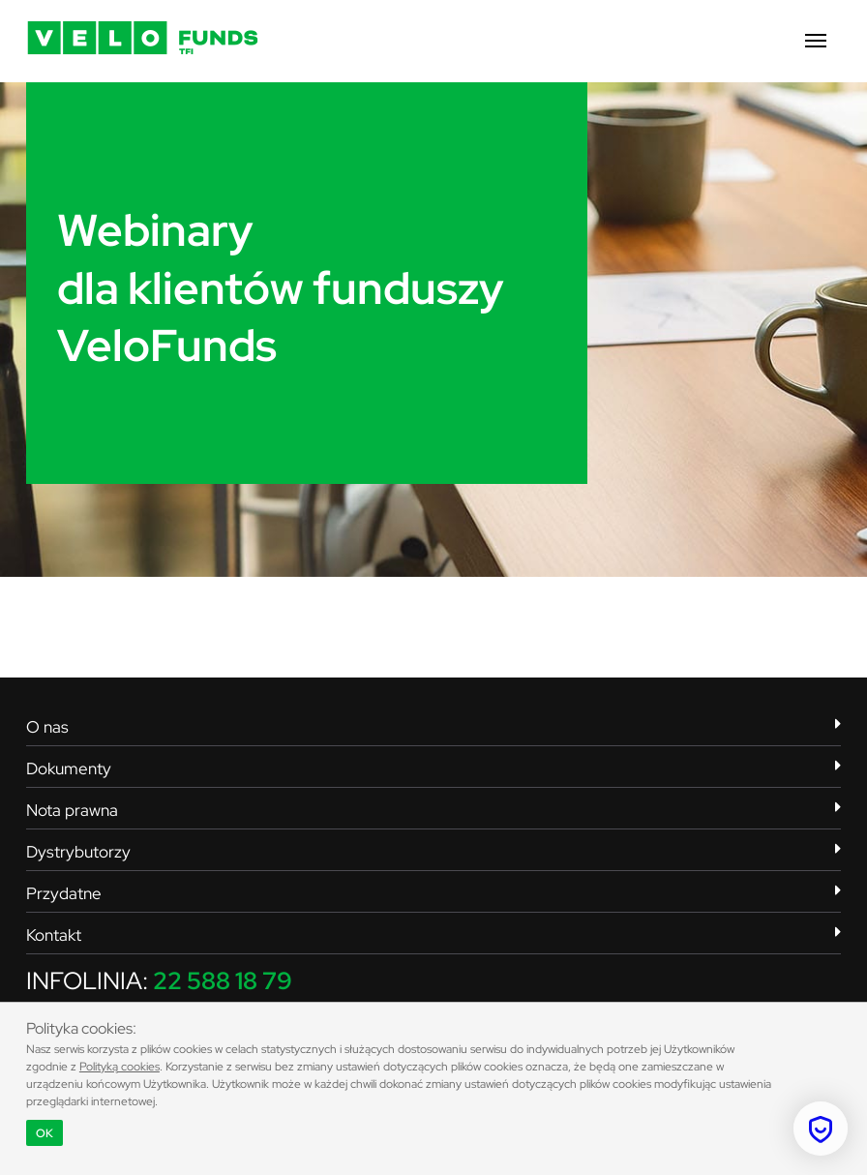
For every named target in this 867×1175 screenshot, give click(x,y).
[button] (816, 41)
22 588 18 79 (222, 981)
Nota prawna (433, 810)
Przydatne (433, 893)
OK (44, 1133)
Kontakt (433, 935)
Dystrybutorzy (433, 851)
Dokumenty (433, 768)
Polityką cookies (119, 1066)
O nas (433, 727)
